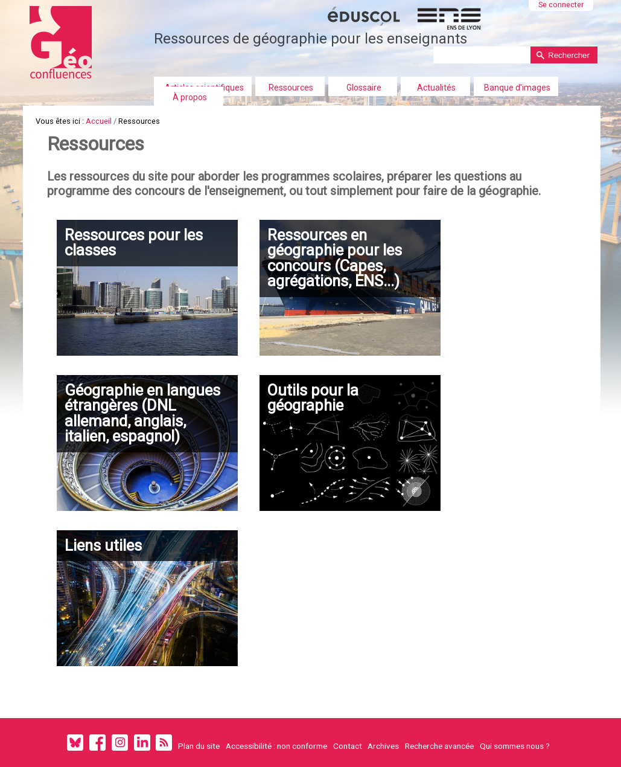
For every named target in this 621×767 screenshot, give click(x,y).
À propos (190, 97)
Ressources (291, 87)
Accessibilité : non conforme (276, 746)
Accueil (99, 121)
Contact (347, 746)
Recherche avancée (439, 746)
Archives (383, 746)
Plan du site (199, 746)
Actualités (436, 87)
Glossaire (363, 87)
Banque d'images (517, 87)
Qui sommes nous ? (515, 746)
